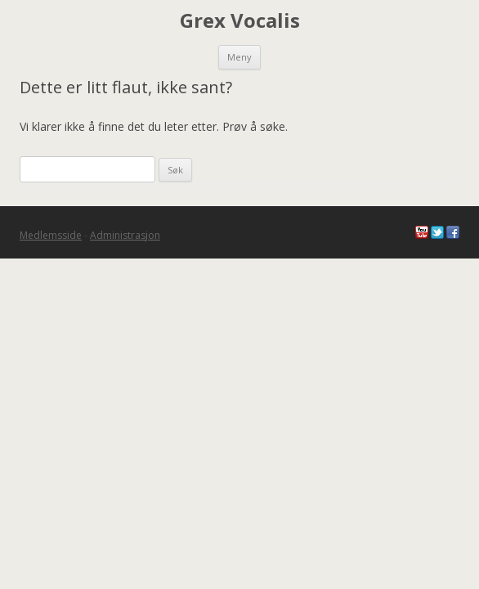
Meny (239, 57)
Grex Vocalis (240, 21)
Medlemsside (51, 235)
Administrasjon (125, 235)
